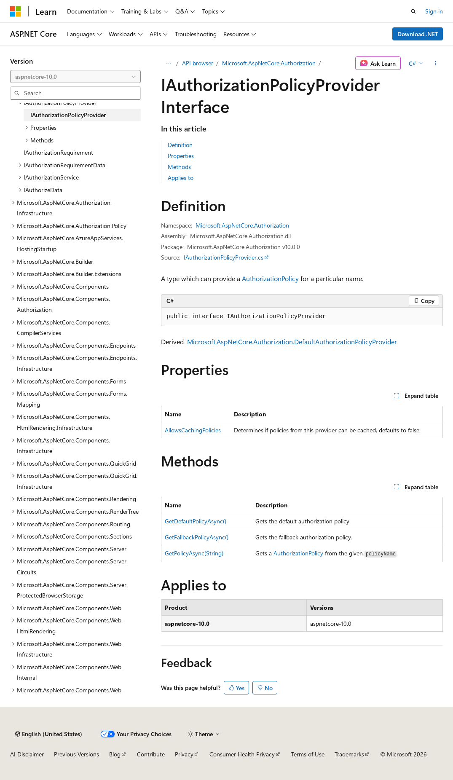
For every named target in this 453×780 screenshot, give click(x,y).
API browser (197, 63)
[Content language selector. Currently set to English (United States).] (48, 734)
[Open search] (413, 11)
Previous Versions (76, 754)
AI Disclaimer (27, 754)
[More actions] (435, 63)
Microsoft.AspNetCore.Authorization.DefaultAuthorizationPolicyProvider (292, 341)
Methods (179, 167)
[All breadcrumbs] (168, 63)
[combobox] (75, 76)
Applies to (180, 178)
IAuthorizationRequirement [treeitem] (58, 152)
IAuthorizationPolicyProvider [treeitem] (68, 115)
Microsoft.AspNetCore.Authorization (269, 63)
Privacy (184, 754)
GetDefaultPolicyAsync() (195, 521)
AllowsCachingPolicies (193, 430)
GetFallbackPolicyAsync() (196, 537)
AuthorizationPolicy (270, 278)
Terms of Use (307, 754)
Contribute (151, 754)
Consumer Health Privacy (242, 754)
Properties (181, 156)
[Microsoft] (15, 11)
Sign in (434, 11)
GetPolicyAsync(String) (194, 553)
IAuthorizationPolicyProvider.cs (223, 257)
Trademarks (349, 754)
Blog (115, 754)
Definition (180, 145)
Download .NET (417, 34)
